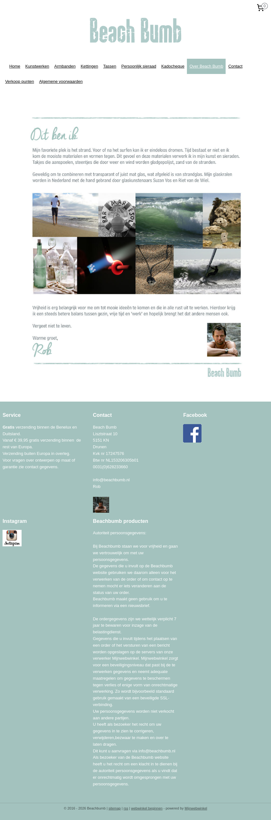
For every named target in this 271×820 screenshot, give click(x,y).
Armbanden (65, 66)
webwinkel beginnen (146, 808)
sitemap (115, 808)
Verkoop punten (19, 81)
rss (125, 808)
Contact (235, 66)
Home (14, 66)
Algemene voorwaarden (61, 81)
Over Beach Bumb (206, 66)
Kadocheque (172, 66)
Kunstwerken (37, 66)
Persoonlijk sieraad (138, 66)
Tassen (109, 66)
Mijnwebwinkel (196, 808)
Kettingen (89, 66)
